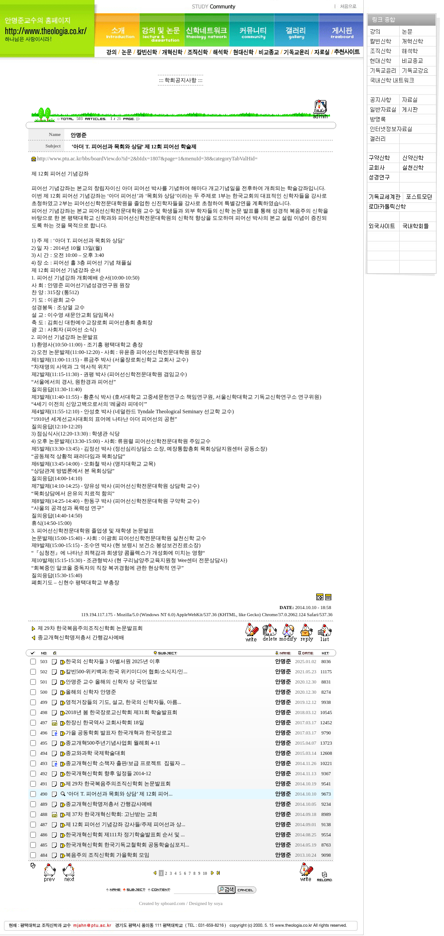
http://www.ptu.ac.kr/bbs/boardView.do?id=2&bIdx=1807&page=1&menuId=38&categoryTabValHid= (147, 158)
